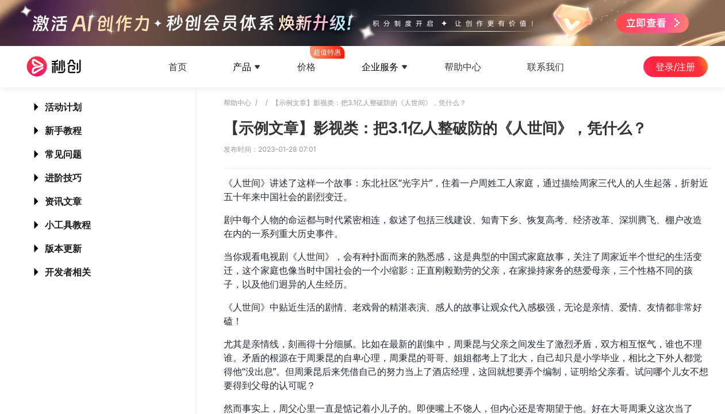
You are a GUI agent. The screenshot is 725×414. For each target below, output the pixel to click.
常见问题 (63, 154)
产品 (242, 66)
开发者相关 (68, 272)
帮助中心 (462, 66)
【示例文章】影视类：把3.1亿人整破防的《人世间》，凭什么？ (369, 102)
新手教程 (63, 130)
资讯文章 (63, 201)
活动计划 (63, 107)
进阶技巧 (63, 177)
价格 (306, 59)
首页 (177, 66)
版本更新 (63, 248)
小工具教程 (68, 224)
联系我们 (545, 66)
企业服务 (380, 66)
